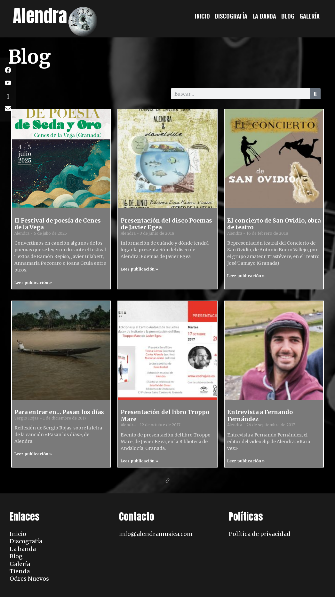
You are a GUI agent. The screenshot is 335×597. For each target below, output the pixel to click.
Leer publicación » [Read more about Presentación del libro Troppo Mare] (139, 461)
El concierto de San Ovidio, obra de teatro (274, 224)
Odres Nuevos (29, 578)
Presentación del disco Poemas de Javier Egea (166, 224)
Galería (309, 16)
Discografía (231, 16)
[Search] (315, 93)
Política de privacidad (260, 534)
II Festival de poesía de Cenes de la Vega (57, 224)
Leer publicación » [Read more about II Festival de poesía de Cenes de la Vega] (33, 282)
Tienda (20, 571)
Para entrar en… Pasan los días (59, 412)
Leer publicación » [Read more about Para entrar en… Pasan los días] (33, 454)
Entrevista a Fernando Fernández (260, 415)
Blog (287, 16)
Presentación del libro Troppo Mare (165, 415)
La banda (264, 16)
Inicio (202, 16)
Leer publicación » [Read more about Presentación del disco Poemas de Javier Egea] (139, 269)
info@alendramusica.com (156, 534)
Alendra (40, 16)
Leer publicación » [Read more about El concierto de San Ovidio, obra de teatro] (246, 275)
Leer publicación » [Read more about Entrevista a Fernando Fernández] (246, 461)
